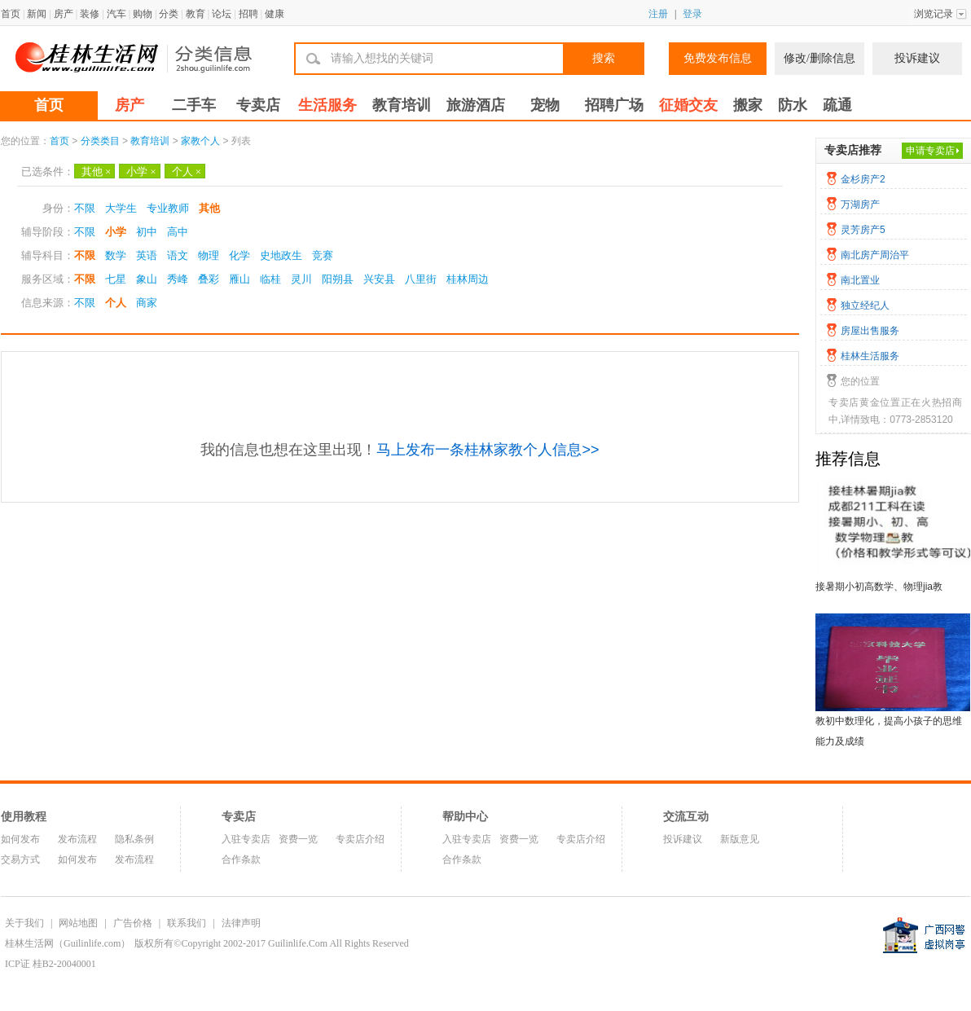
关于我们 (24, 923)
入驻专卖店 (246, 839)
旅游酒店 (475, 105)
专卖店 (258, 105)
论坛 (221, 14)
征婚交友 (688, 105)
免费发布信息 (717, 58)
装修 (89, 14)
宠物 (545, 105)
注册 (658, 14)
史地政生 (281, 255)
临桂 (270, 279)
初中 (146, 232)
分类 (168, 14)
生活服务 (327, 105)
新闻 (36, 14)
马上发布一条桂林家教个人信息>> (487, 450)
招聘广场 (614, 105)
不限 (84, 208)
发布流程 (77, 839)
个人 (186, 171)
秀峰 (177, 279)
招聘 (248, 14)
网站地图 (78, 923)
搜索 (603, 58)
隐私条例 (134, 839)
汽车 (116, 14)
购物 (142, 14)
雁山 (239, 279)
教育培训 (401, 105)
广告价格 (132, 923)
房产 (63, 14)
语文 (177, 255)
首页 (10, 14)
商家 (146, 303)
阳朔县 (338, 279)
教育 (195, 14)
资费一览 (298, 839)
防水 (792, 105)
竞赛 (322, 255)
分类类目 (100, 141)
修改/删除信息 (819, 58)
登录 (692, 14)
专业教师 (168, 208)
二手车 (194, 105)
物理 (208, 255)
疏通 (837, 105)
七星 (115, 279)
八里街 (421, 279)
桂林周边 (467, 279)
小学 (141, 171)
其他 (96, 171)
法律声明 (241, 923)
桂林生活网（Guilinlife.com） (67, 943)
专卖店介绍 (360, 839)
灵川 (301, 279)
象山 (146, 279)
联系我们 (186, 923)
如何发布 (20, 839)
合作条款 (241, 859)
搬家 (747, 105)
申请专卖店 (930, 150)
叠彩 (208, 279)
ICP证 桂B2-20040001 (50, 963)
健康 (274, 14)
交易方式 (20, 859)
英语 (146, 255)
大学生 (121, 208)
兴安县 (379, 279)
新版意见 (739, 839)
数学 (115, 255)
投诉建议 (917, 58)
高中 (177, 232)
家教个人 (200, 141)
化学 (239, 255)
